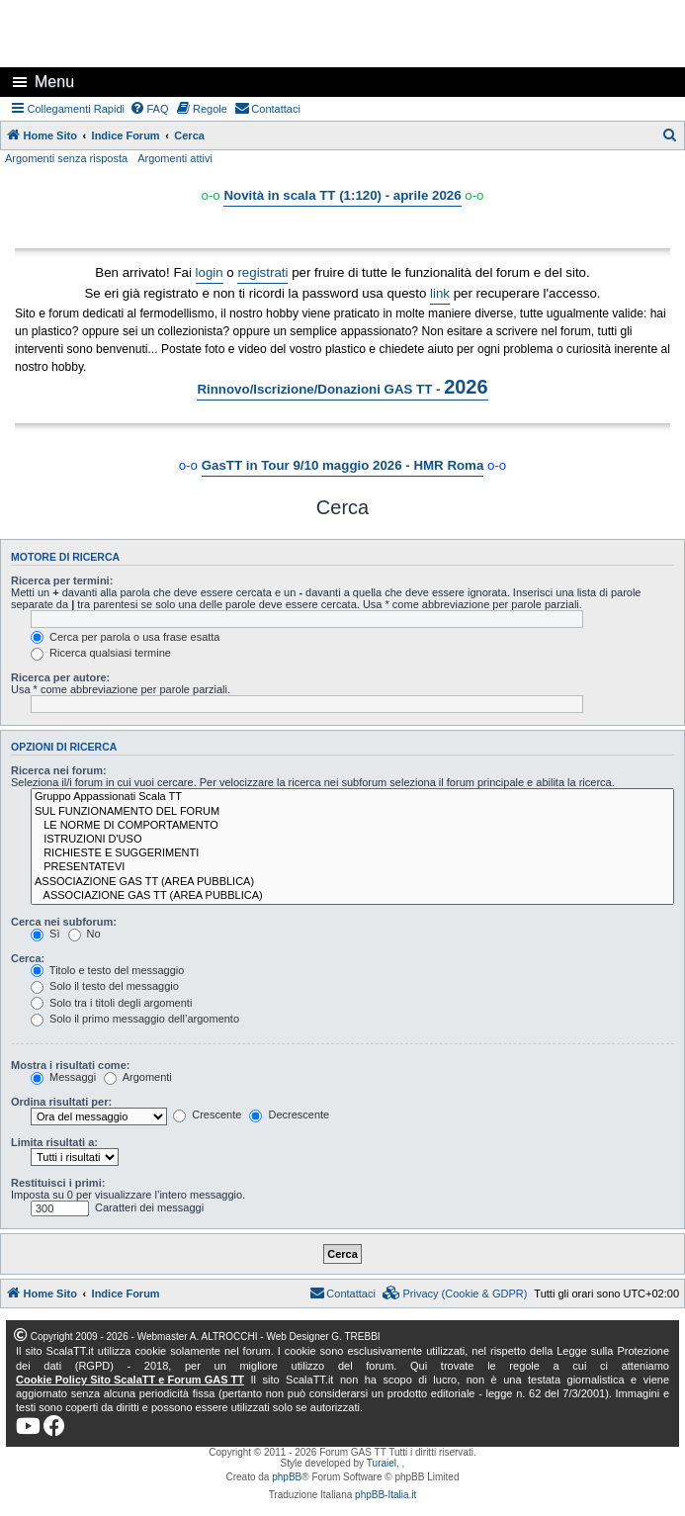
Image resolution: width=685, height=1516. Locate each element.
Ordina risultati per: (61, 1102)
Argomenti (138, 1077)
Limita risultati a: (54, 1142)
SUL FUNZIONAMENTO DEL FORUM (352, 812)
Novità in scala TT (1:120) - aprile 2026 (342, 195)
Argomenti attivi (175, 158)
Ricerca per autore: (60, 677)
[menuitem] (149, 109)
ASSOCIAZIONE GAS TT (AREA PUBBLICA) (352, 882)
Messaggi (63, 1077)
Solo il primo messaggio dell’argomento (135, 1019)
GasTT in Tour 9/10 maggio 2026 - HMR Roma (343, 465)
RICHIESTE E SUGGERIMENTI (352, 853)
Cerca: (27, 958)
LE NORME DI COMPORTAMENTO (352, 826)
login (209, 272)
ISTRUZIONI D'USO (352, 840)
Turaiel (381, 1463)
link (440, 293)
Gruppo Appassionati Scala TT (352, 797)
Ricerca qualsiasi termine (101, 653)
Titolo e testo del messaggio (107, 970)
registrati (262, 272)
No (84, 933)
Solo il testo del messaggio (105, 986)
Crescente (207, 1114)
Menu (54, 81)
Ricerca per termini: (62, 580)
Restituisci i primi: (58, 1183)
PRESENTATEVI (352, 867)
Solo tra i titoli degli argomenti (111, 1003)
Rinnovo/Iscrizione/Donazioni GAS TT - (342, 387)
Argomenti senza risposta (66, 158)
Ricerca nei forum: (59, 770)
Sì (45, 933)
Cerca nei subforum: (64, 922)
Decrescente (289, 1114)
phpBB (286, 1476)
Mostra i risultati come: (70, 1065)
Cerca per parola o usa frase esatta (125, 637)
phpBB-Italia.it (385, 1494)
